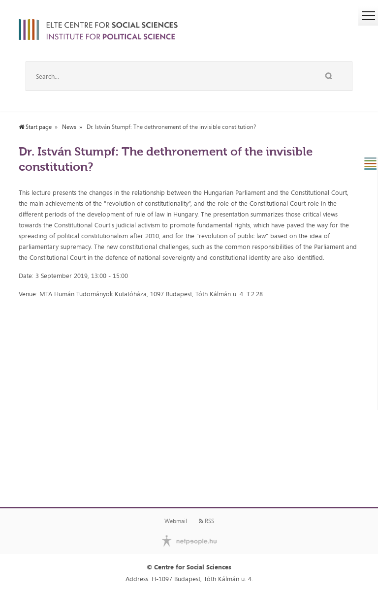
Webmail (175, 521)
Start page (35, 127)
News (69, 127)
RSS (206, 521)
